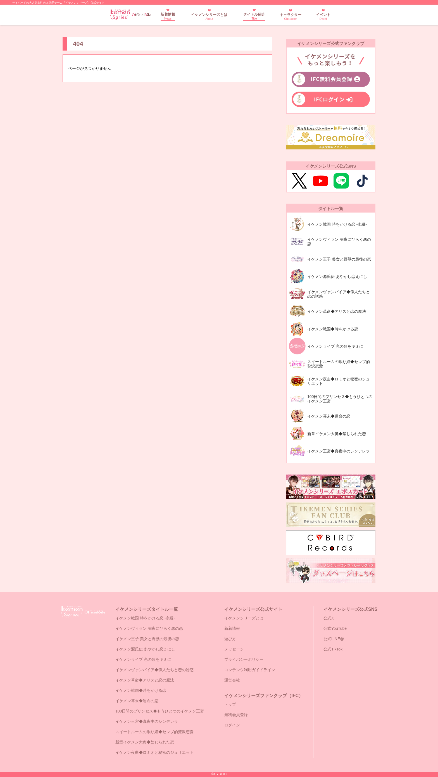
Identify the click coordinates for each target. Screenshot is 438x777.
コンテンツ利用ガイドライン (249, 670)
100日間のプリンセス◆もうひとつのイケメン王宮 (159, 711)
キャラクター (290, 17)
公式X (328, 618)
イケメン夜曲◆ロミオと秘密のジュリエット (154, 752)
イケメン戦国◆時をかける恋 (140, 690)
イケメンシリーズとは (209, 17)
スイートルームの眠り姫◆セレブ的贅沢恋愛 (154, 732)
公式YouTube (335, 628)
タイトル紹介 (254, 16)
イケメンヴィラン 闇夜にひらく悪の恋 (149, 628)
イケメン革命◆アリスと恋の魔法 (144, 680)
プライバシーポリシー (243, 659)
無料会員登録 (236, 714)
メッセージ (234, 649)
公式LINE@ (333, 639)
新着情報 (168, 16)
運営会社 (232, 680)
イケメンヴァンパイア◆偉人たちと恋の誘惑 (154, 670)
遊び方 (230, 639)
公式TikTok (332, 649)
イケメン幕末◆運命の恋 (136, 701)
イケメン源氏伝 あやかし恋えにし (145, 649)
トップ (230, 704)
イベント (323, 17)
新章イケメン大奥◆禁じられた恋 (144, 742)
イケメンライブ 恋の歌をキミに (143, 659)
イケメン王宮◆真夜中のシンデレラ (146, 721)
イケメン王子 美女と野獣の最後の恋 (147, 639)
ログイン (232, 725)
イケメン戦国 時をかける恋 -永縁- (145, 618)
